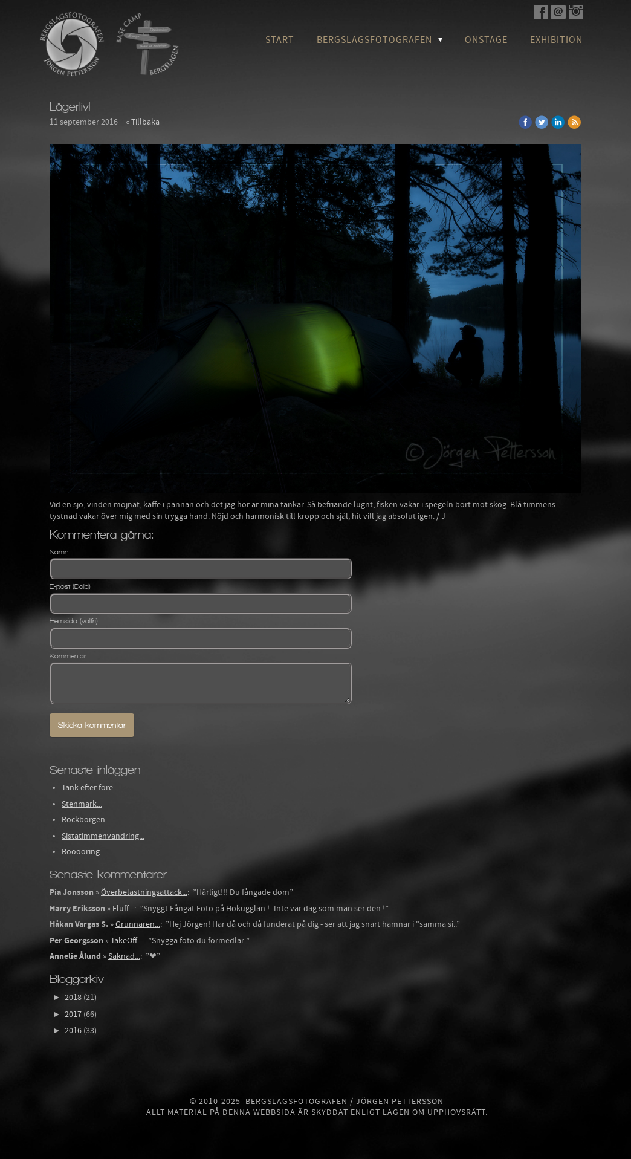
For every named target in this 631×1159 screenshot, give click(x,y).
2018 (73, 997)
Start (279, 40)
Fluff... (123, 908)
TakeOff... (127, 940)
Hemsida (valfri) (74, 621)
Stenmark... (82, 804)
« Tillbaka (143, 122)
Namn (59, 552)
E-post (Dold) (70, 586)
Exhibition (556, 40)
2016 (73, 1030)
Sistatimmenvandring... (103, 836)
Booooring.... (84, 851)
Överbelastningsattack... (144, 892)
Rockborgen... (86, 819)
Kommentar (68, 656)
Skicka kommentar (92, 725)
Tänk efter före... (90, 787)
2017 (73, 1014)
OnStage (486, 40)
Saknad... (124, 956)
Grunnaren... (137, 924)
